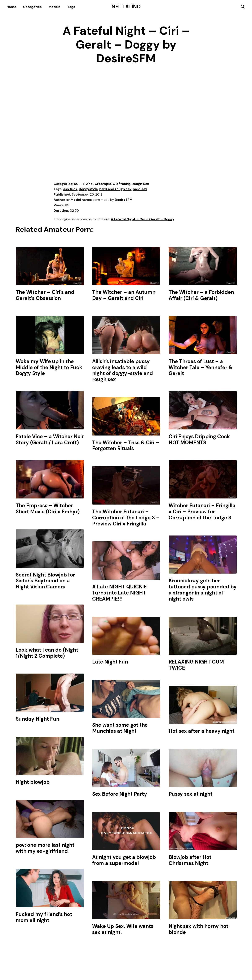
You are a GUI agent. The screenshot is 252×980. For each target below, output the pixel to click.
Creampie (103, 184)
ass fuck (70, 189)
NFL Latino (126, 6)
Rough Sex (140, 184)
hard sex (140, 189)
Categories (32, 7)
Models (54, 7)
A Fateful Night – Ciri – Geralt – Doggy (142, 220)
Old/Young (121, 184)
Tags (71, 7)
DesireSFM (123, 200)
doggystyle (88, 189)
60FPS (79, 184)
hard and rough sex (115, 189)
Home (11, 7)
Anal (89, 184)
